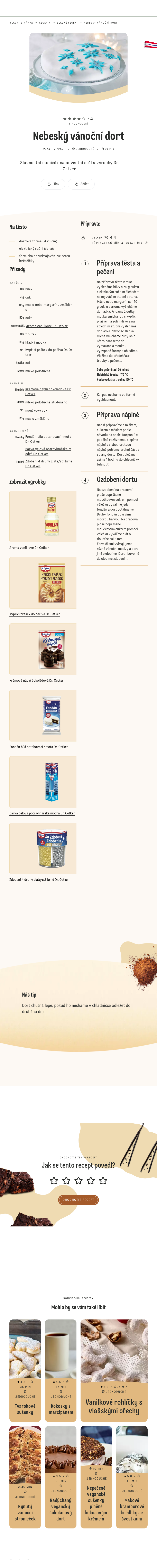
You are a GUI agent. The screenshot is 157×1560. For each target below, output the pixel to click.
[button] (78, 111)
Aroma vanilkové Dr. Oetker (47, 326)
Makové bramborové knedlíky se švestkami (132, 1477)
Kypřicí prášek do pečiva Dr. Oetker (49, 353)
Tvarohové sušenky (25, 1370)
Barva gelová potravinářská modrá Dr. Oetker (48, 452)
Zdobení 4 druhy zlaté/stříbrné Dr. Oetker (48, 464)
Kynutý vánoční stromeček (25, 1477)
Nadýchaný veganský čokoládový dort (60, 1477)
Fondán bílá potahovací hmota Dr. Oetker (48, 439)
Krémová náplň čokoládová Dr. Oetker (48, 392)
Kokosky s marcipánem (60, 1370)
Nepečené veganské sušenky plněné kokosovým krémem (96, 1477)
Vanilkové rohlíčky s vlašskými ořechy (114, 1370)
